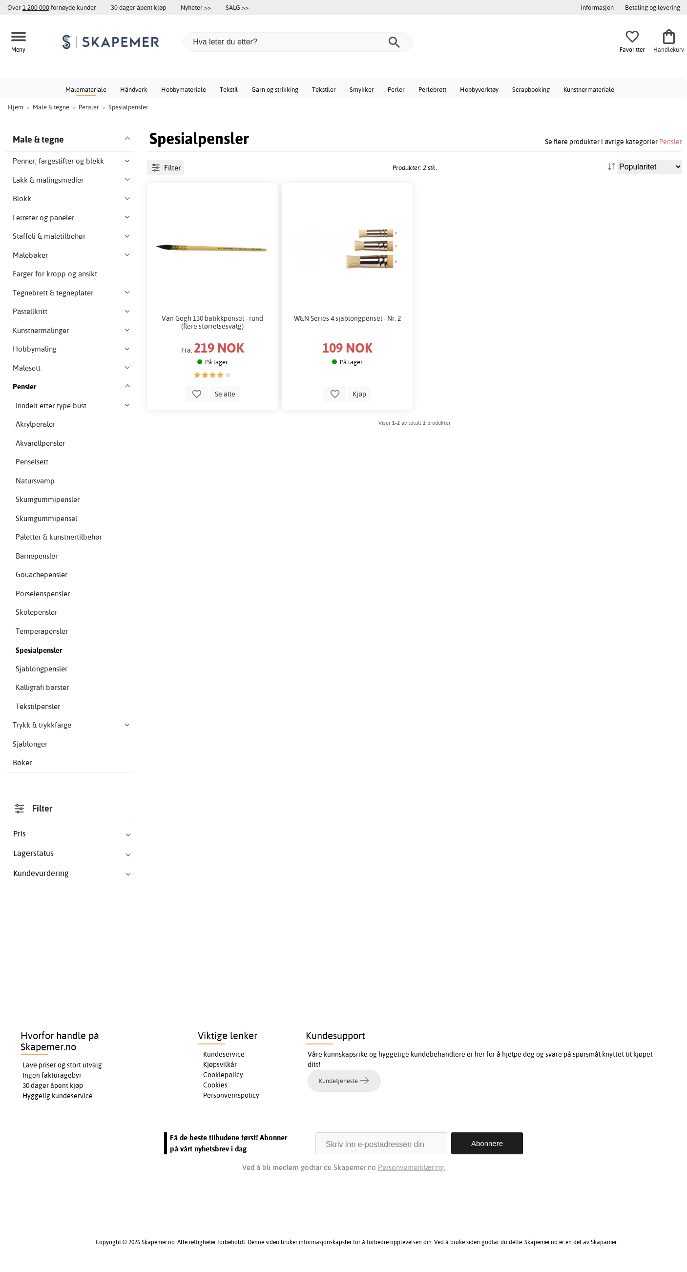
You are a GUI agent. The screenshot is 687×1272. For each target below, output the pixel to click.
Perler (396, 89)
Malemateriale (85, 89)
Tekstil (229, 89)
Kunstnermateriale (588, 89)
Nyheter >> (196, 7)
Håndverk (133, 89)
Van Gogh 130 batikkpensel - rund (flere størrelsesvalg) (212, 322)
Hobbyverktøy (479, 89)
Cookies (215, 1085)
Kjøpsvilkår (220, 1064)
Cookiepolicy (223, 1074)
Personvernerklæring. (411, 1167)
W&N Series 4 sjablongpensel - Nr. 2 (347, 318)
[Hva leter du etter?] (298, 42)
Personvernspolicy (231, 1095)
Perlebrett (432, 89)
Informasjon (597, 7)
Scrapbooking (531, 89)
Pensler (670, 141)
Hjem (15, 107)
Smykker (362, 89)
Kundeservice (224, 1054)
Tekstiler (324, 89)
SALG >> (237, 7)
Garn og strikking (274, 89)
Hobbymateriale (183, 89)
